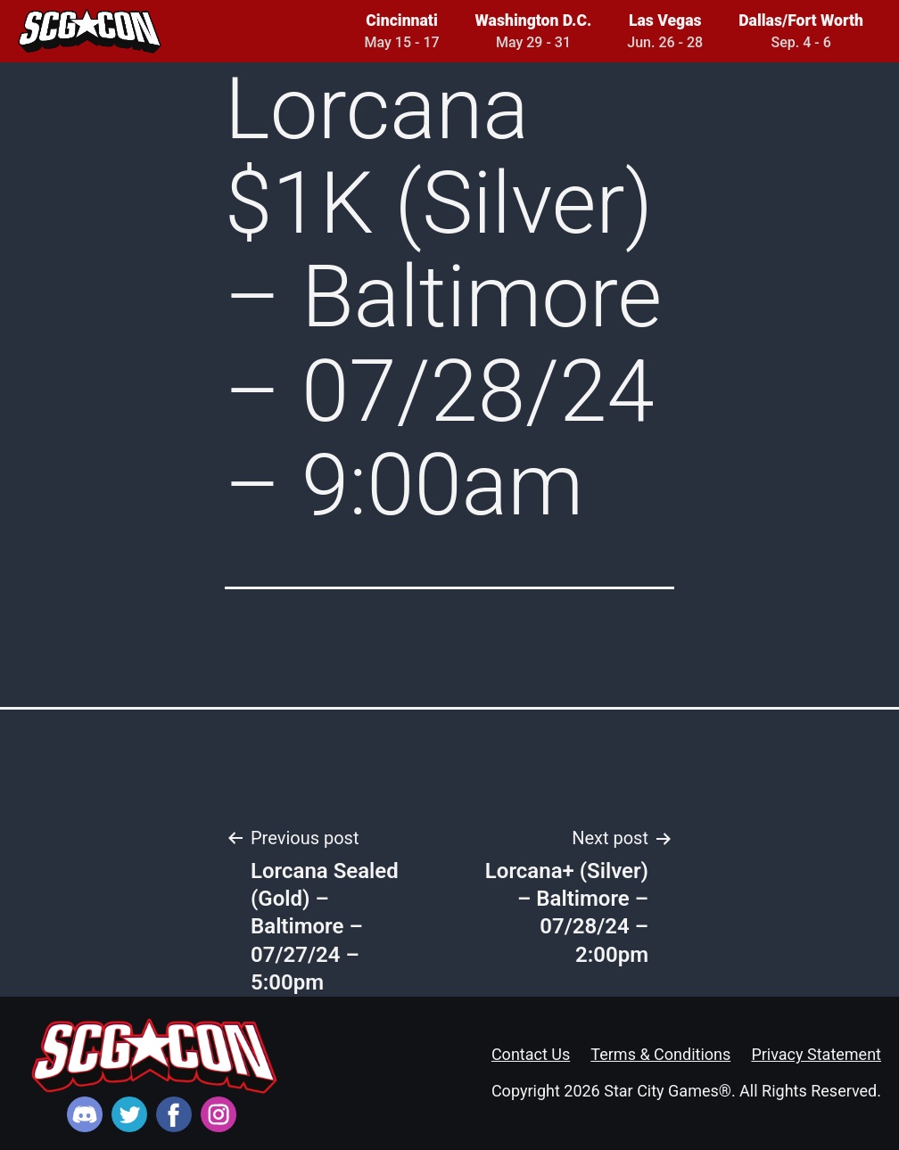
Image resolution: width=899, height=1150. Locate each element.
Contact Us (530, 1054)
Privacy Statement (816, 1054)
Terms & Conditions (660, 1054)
